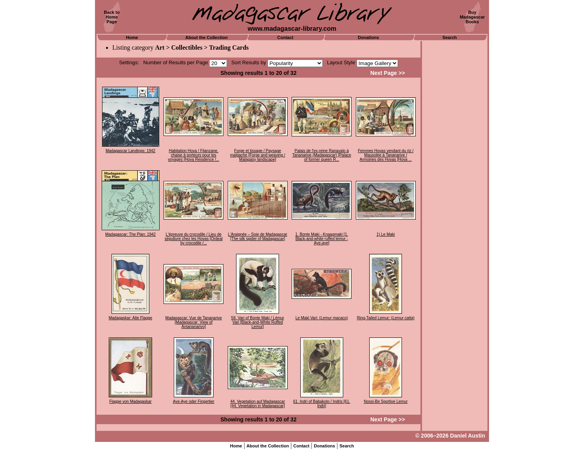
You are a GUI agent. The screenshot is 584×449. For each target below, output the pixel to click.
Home (132, 37)
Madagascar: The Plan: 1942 (130, 234)
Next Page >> (387, 73)
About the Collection (206, 37)
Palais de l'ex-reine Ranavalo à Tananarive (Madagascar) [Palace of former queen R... (321, 155)
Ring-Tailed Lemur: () (386, 318)
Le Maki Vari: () (322, 318)
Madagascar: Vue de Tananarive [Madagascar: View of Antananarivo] (194, 322)
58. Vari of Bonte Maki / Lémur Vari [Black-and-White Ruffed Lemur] (257, 322)
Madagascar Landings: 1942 (130, 151)
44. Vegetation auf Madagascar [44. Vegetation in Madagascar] (258, 403)
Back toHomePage (112, 17)
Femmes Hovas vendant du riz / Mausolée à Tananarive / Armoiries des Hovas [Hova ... (385, 155)
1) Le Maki (385, 234)
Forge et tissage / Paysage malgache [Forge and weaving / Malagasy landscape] (257, 155)
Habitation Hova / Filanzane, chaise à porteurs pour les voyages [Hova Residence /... (193, 155)
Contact (285, 37)
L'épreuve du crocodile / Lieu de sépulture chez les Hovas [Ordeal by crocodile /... (194, 238)
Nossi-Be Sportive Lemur (385, 401)
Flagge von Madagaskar (130, 401)
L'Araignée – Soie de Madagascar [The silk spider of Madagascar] (257, 236)
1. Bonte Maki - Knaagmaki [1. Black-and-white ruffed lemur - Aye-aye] (321, 238)
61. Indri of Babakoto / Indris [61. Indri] (321, 403)
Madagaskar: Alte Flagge (131, 318)
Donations (368, 37)
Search (450, 37)
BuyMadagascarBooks (472, 17)
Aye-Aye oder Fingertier (193, 401)
